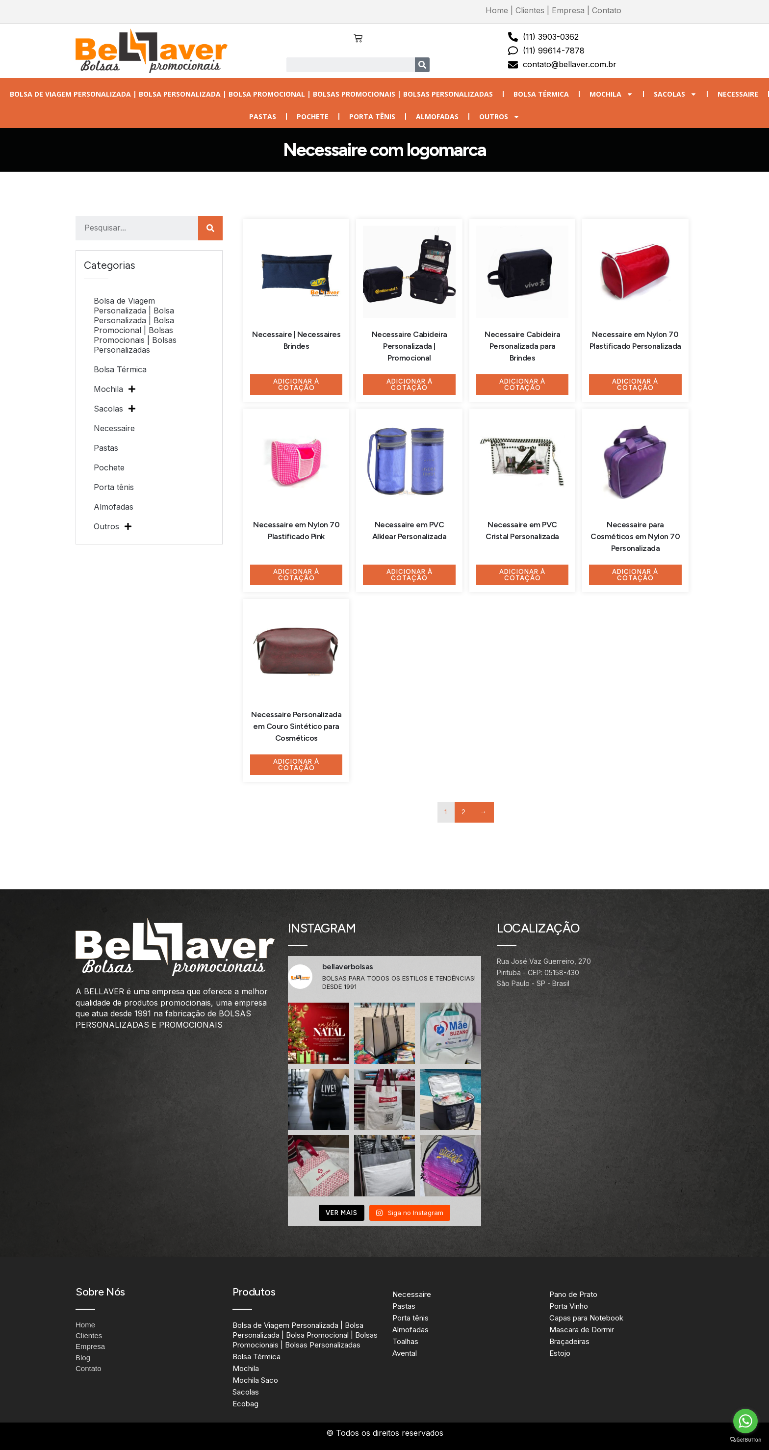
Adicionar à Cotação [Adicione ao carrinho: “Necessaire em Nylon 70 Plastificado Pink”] (296, 575)
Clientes (529, 10)
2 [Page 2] (463, 812)
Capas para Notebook (586, 1317)
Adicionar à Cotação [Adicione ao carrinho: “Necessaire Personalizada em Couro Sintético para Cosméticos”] (296, 765)
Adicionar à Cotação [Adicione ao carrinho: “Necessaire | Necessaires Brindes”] (296, 384)
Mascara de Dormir (581, 1329)
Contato (606, 10)
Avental (404, 1353)
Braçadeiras (569, 1341)
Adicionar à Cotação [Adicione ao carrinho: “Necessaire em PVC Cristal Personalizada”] (522, 575)
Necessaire (738, 94)
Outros (499, 116)
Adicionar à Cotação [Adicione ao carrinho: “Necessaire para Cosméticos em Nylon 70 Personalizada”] (635, 575)
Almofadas (437, 116)
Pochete (313, 116)
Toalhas (405, 1341)
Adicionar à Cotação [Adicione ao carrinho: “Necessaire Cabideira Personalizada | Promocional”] (409, 384)
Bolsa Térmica (541, 94)
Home (497, 10)
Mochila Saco (255, 1380)
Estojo (559, 1353)
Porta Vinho (568, 1306)
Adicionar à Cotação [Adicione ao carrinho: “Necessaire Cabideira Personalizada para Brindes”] (522, 384)
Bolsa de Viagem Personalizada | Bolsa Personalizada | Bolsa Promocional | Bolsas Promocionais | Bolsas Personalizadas (251, 94)
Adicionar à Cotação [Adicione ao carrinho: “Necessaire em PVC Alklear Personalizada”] (409, 575)
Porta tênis (372, 116)
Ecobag (245, 1403)
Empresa (568, 10)
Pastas (262, 116)
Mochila (611, 94)
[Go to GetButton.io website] (745, 1440)
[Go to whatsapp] (745, 1421)
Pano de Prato (573, 1294)
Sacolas (675, 94)
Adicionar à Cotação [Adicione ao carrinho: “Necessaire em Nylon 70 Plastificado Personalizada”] (635, 384)
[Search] (422, 64)
